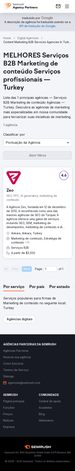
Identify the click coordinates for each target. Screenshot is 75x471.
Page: (39, 269)
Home (7, 38)
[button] (37, 142)
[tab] (13, 287)
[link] (58, 6)
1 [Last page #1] (62, 269)
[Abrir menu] (67, 6)
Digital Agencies (28, 38)
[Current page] (50, 269)
